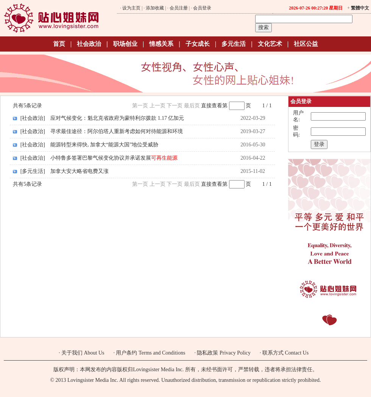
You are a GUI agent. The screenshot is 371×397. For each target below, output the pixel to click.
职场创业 (125, 44)
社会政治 (89, 44)
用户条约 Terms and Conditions (150, 353)
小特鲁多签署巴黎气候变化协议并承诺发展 (114, 158)
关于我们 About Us (82, 353)
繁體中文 (360, 8)
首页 (59, 44)
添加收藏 (155, 8)
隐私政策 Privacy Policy (224, 353)
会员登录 (202, 8)
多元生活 (233, 44)
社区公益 (306, 44)
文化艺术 (270, 44)
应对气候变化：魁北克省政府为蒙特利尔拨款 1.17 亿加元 (117, 118)
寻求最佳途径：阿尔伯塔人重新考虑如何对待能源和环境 (116, 131)
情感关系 (161, 44)
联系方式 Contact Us (285, 353)
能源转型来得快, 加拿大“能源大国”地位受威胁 (104, 145)
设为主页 (131, 8)
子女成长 (198, 44)
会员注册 (179, 8)
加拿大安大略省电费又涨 (79, 171)
